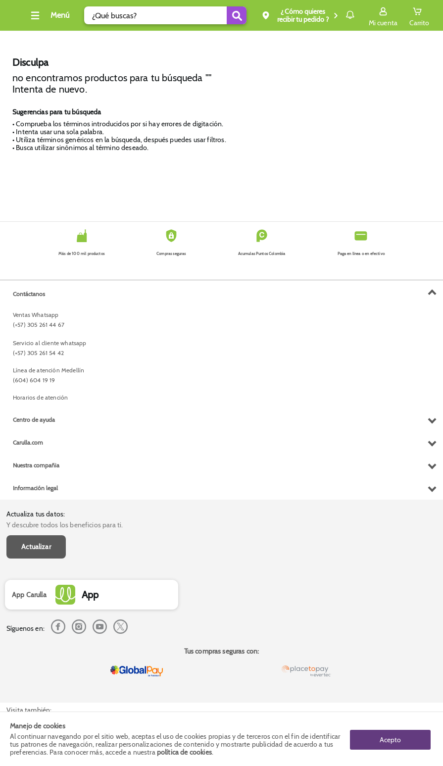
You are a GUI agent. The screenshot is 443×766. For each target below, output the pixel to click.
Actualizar (36, 322)
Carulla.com (28, 640)
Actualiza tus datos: (35, 289)
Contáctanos (29, 492)
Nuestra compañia (36, 663)
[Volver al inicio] (19, 18)
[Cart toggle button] (419, 15)
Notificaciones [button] (335, 14)
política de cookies (184, 752)
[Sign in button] (383, 15)
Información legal (35, 686)
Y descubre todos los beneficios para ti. (64, 301)
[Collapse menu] (61, 15)
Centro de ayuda (34, 617)
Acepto (390, 738)
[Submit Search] (208, 15)
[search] (157, 15)
